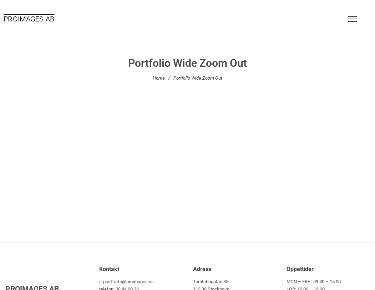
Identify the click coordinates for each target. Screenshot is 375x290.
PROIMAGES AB (29, 19)
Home (159, 78)
